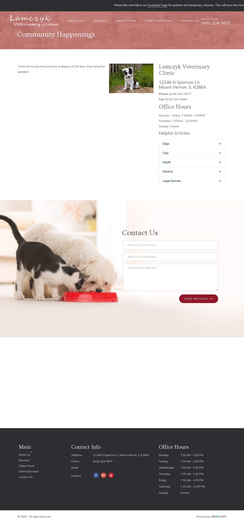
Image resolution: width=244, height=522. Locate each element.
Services (100, 20)
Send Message (199, 298)
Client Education (158, 20)
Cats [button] (166, 153)
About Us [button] (76, 20)
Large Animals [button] (172, 180)
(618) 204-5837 (103, 461)
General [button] (168, 171)
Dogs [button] (166, 143)
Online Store (126, 20)
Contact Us (190, 20)
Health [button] (167, 162)
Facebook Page (162, 5)
